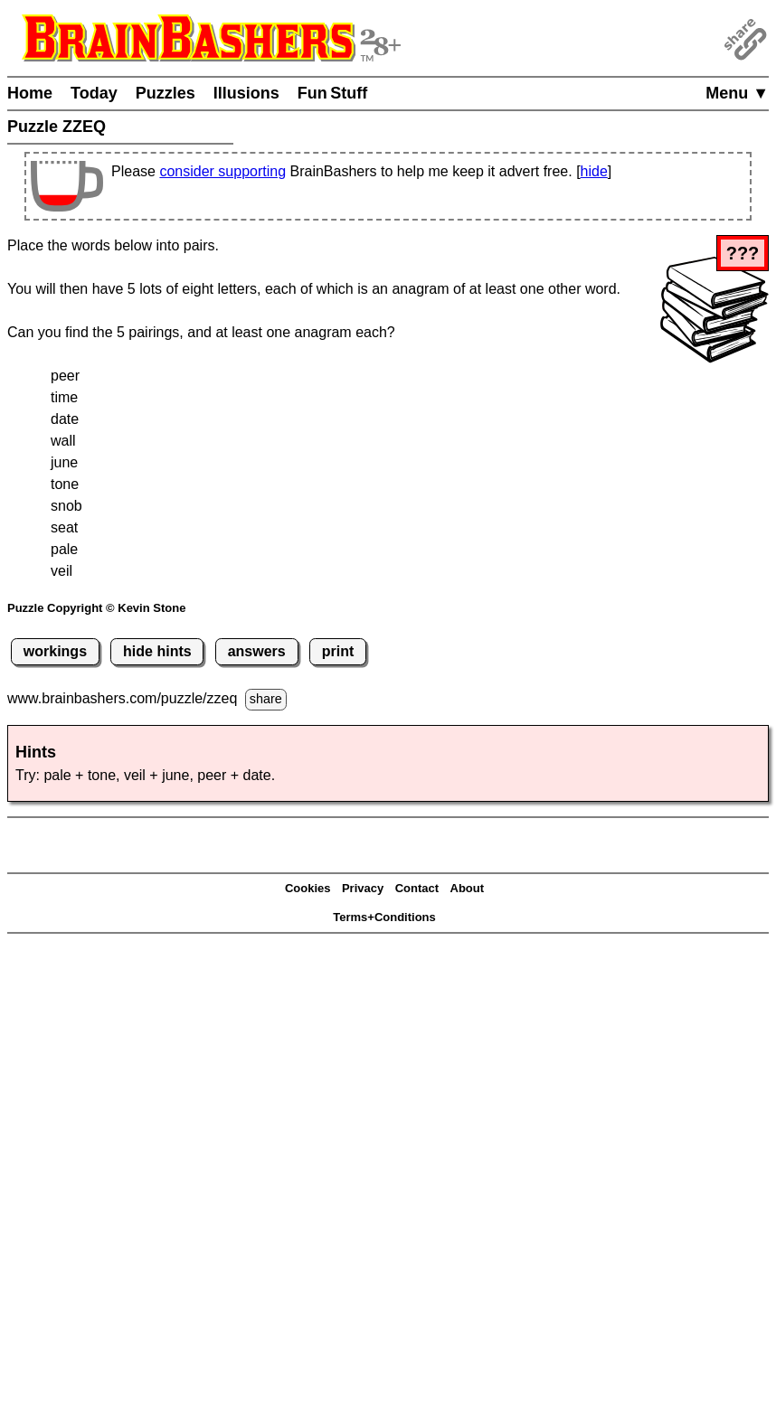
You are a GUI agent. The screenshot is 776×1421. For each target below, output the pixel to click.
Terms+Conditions (384, 917)
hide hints (157, 651)
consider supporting (222, 171)
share (266, 699)
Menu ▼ (737, 93)
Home (29, 93)
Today (94, 93)
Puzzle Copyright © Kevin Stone (96, 608)
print (338, 651)
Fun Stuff (333, 93)
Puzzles (165, 93)
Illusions (246, 93)
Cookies (308, 888)
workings (55, 651)
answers (257, 651)
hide (594, 171)
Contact (417, 888)
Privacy (362, 888)
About (467, 888)
